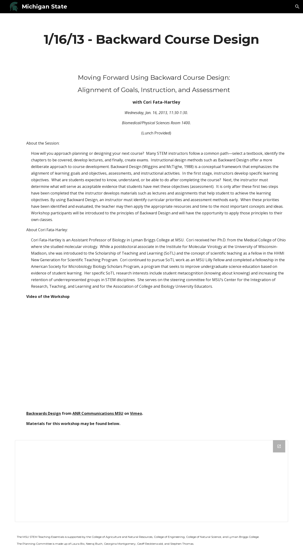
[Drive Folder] (151, 481)
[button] (297, 6)
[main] (151, 39)
